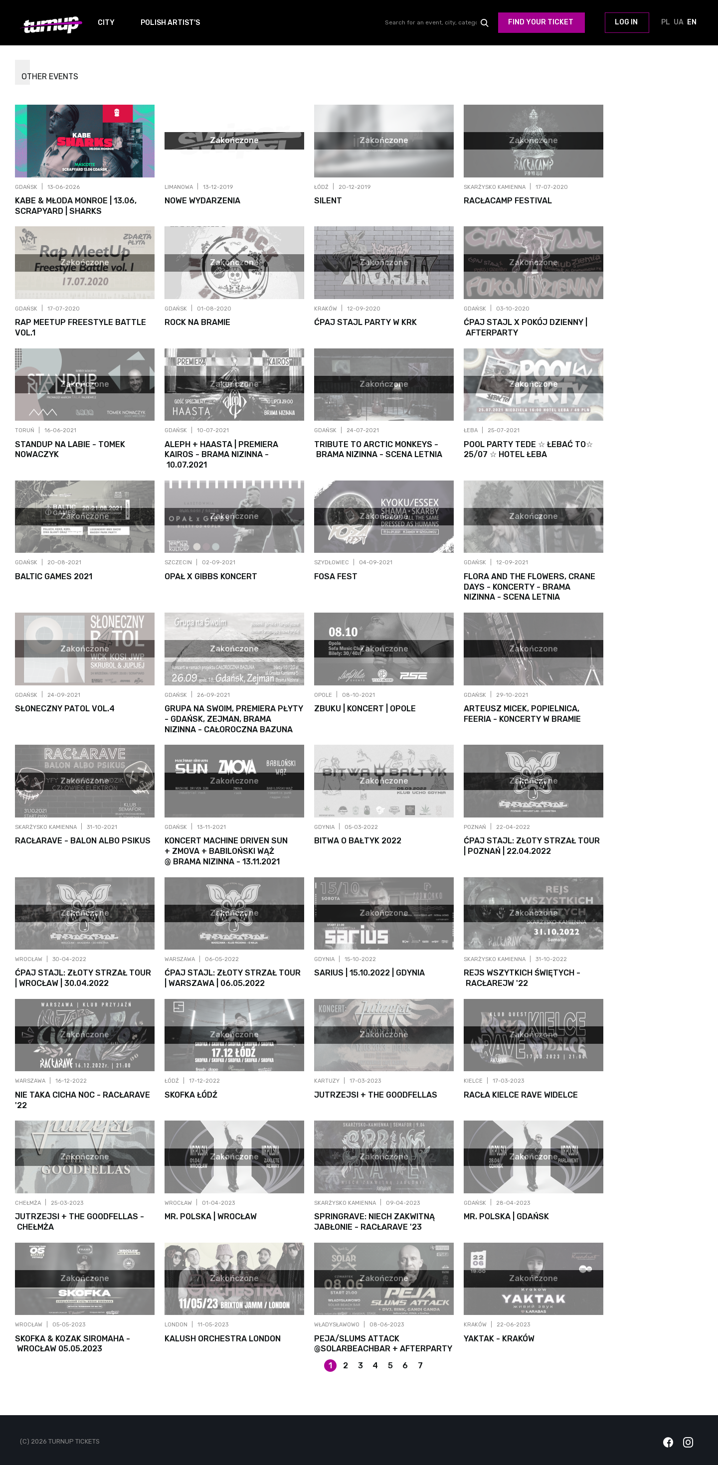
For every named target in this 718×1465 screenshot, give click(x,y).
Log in (626, 22)
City (106, 22)
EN (692, 23)
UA (679, 23)
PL (666, 23)
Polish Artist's (170, 22)
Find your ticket (540, 22)
